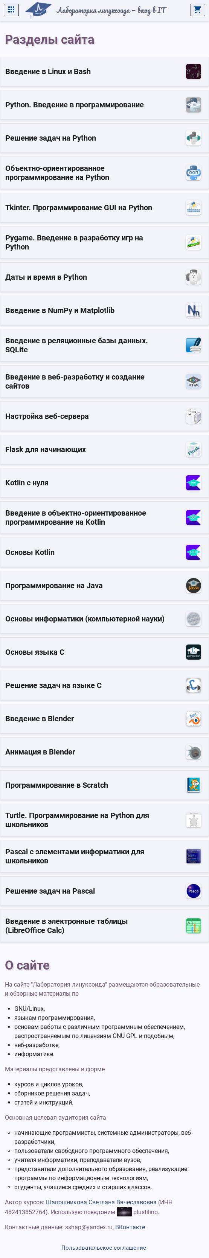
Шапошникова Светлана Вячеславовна (101, 1202)
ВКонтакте (130, 1227)
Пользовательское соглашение (103, 1247)
